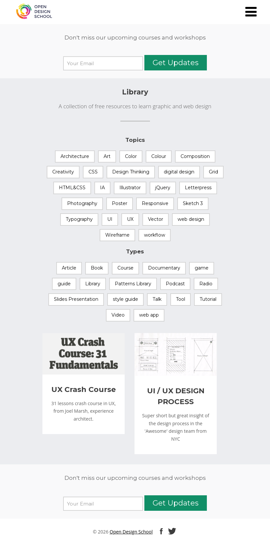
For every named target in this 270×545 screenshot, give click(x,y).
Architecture (75, 156)
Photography (82, 203)
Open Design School (131, 532)
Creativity (63, 172)
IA (102, 188)
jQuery (162, 188)
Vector (155, 219)
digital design (179, 172)
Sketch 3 (193, 203)
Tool (180, 299)
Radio (205, 284)
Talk (157, 299)
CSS (93, 172)
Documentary (164, 268)
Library (92, 284)
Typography (79, 219)
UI (109, 219)
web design (191, 219)
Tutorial (208, 299)
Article (69, 268)
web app (149, 315)
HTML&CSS (72, 188)
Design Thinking (130, 172)
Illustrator (130, 188)
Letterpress (198, 188)
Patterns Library (133, 284)
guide (64, 284)
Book (97, 268)
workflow (154, 235)
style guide (125, 299)
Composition (195, 156)
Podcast (175, 284)
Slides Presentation (76, 299)
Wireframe (117, 235)
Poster (119, 203)
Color (131, 156)
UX (130, 219)
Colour (158, 156)
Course (125, 268)
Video (118, 315)
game (202, 268)
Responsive (155, 203)
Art (107, 156)
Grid (213, 172)
